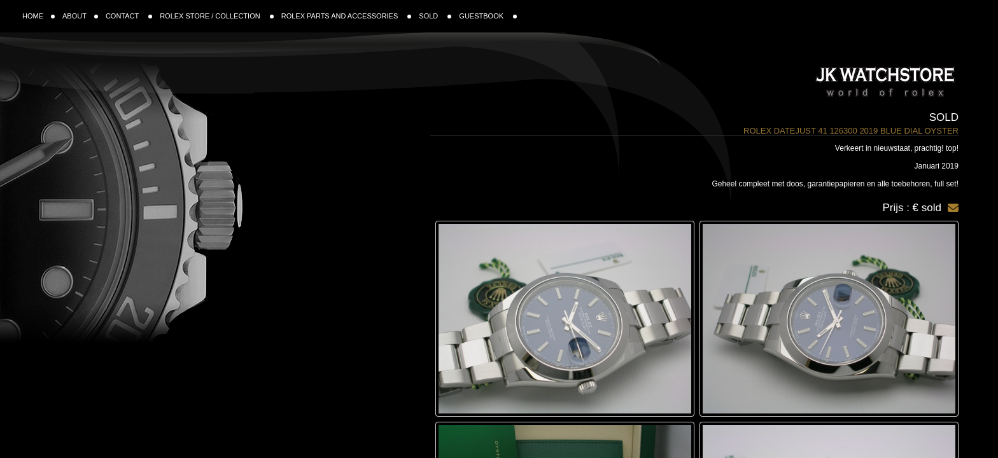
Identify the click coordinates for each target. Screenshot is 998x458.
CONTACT (129, 16)
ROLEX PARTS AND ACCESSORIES (346, 16)
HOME (38, 16)
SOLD (435, 16)
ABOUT (80, 16)
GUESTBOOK (488, 16)
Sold (944, 117)
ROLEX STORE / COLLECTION (217, 16)
